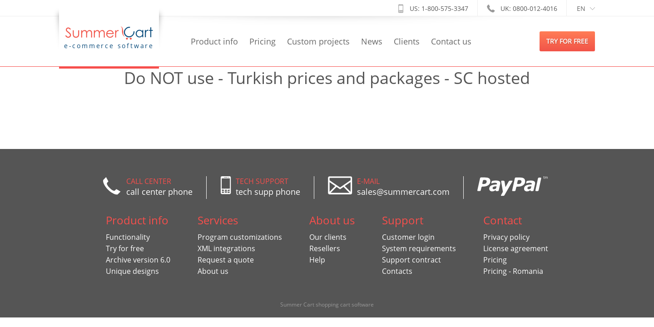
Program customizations (240, 237)
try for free (567, 41)
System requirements (419, 248)
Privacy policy (506, 237)
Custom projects (318, 41)
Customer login (408, 237)
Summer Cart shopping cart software (327, 304)
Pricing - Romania (513, 271)
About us (213, 271)
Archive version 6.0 (138, 260)
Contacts (397, 271)
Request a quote (226, 260)
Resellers (324, 248)
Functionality (128, 237)
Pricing (262, 41)
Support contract (411, 260)
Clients (407, 41)
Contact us (451, 41)
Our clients (328, 237)
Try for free (125, 248)
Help (317, 260)
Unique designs (132, 271)
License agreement (515, 248)
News (371, 41)
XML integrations (226, 248)
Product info (214, 41)
